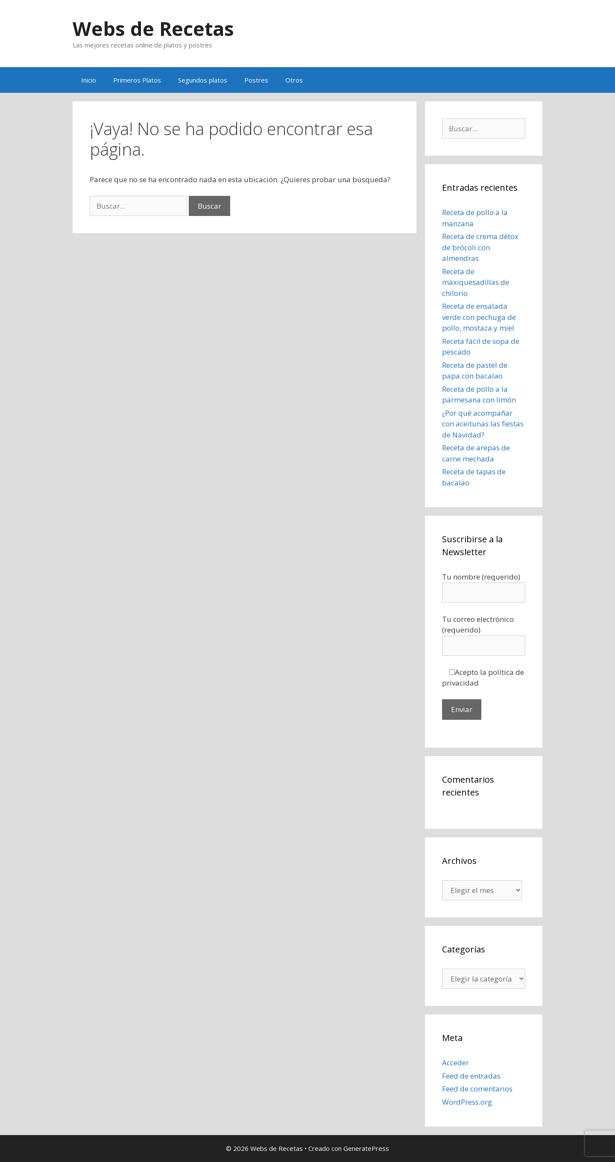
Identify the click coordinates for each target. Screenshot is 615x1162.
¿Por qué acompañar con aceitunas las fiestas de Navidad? (483, 424)
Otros (294, 80)
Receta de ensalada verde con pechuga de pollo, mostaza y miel (479, 317)
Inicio (88, 80)
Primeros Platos (137, 80)
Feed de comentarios (477, 1089)
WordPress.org (467, 1102)
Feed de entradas (471, 1076)
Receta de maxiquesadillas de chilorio (475, 282)
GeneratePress (366, 1148)
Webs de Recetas (153, 28)
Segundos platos (202, 80)
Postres (256, 80)
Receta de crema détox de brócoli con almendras (480, 247)
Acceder (455, 1062)
